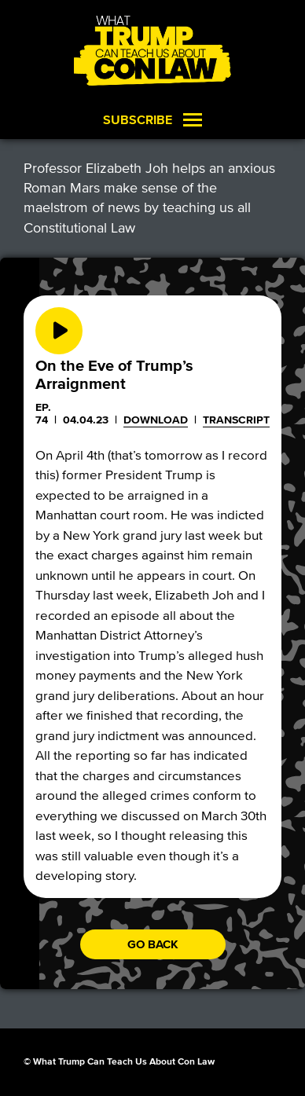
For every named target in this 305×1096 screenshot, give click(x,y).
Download (155, 420)
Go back (152, 944)
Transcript (236, 420)
